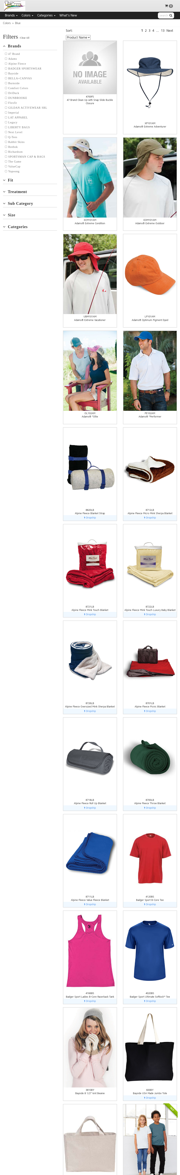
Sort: (69, 31)
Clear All (24, 37)
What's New (68, 15)
